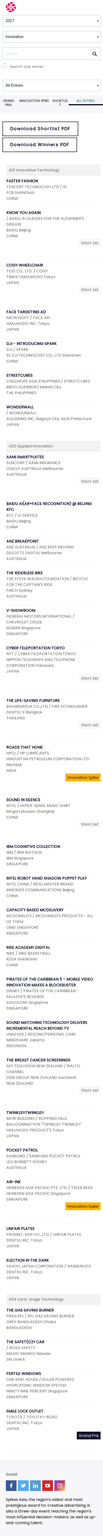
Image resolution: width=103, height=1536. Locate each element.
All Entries (86, 100)
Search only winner (27, 66)
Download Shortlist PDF (40, 129)
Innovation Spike (34, 100)
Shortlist (60, 102)
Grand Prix (8, 102)
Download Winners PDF (39, 145)
